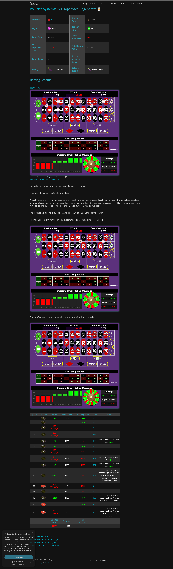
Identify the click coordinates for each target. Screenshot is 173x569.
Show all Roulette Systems (42, 536)
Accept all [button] (19, 557)
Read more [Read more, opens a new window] (17, 553)
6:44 (94, 486)
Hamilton (48, 563)
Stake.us (115, 3)
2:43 (94, 434)
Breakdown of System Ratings (44, 539)
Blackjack (94, 3)
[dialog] (18, 548)
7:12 (94, 491)
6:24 (94, 475)
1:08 (94, 418)
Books (124, 3)
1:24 (94, 422)
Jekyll (40, 563)
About (140, 3)
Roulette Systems (42, 9)
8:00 (94, 498)
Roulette (105, 3)
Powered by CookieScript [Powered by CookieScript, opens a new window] (18, 564)
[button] (18, 562)
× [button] (33, 532)
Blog (85, 3)
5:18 (94, 458)
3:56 (94, 446)
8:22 (94, 504)
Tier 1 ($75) (35, 87)
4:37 (94, 451)
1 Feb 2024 (54, 19)
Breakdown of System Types (43, 542)
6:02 (94, 465)
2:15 (94, 428)
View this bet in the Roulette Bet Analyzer (45, 179)
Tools (132, 3)
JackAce (34, 3)
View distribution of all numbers (45, 545)
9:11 (94, 512)
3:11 (94, 441)
